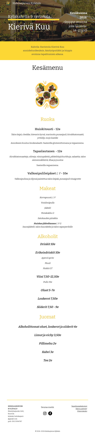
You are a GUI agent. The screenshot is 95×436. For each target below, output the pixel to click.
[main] (33, 20)
